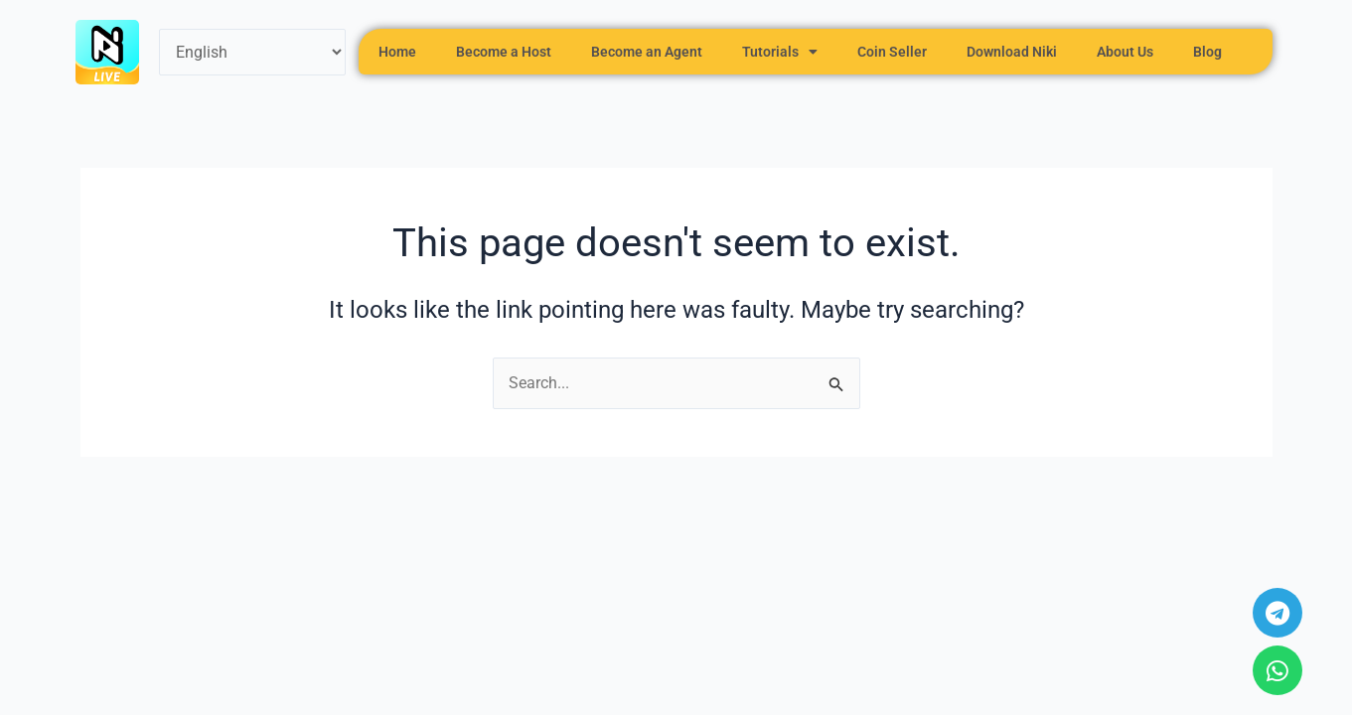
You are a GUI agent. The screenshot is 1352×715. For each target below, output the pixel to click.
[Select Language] (252, 52)
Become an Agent (646, 52)
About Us (1125, 52)
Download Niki (1012, 52)
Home (397, 52)
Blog (1207, 52)
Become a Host (503, 52)
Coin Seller (892, 52)
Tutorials (780, 52)
